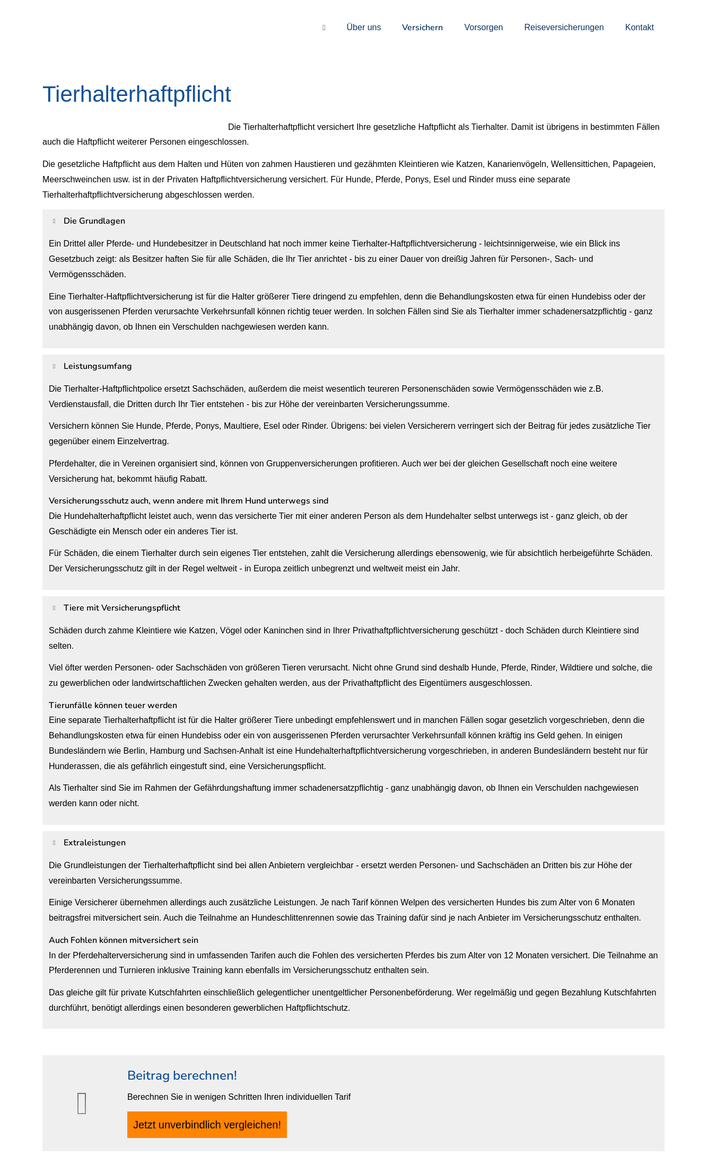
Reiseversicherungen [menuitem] (564, 27)
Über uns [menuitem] (364, 27)
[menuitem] (324, 27)
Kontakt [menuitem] (639, 27)
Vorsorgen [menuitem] (483, 27)
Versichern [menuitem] (422, 27)
